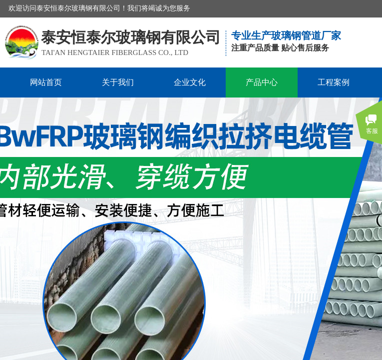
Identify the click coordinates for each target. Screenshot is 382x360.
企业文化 (190, 82)
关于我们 (118, 82)
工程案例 (334, 82)
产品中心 (262, 82)
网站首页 (46, 82)
